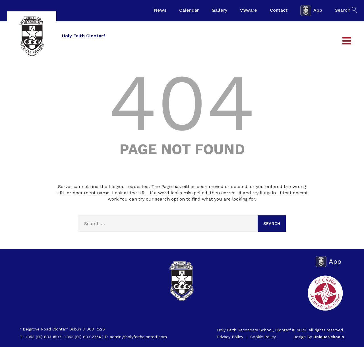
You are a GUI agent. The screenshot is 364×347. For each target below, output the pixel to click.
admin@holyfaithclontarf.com (138, 336)
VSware (248, 10)
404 (182, 102)
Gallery (219, 10)
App (311, 10)
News (160, 10)
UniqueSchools (328, 336)
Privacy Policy (230, 336)
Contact (279, 10)
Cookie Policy (263, 336)
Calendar (189, 10)
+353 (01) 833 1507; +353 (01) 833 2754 (63, 336)
